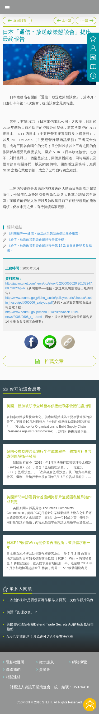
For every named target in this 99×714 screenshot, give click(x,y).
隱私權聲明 (15, 662)
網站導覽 (79, 662)
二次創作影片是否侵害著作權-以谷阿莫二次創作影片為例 (50, 600)
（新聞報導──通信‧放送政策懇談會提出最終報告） (44, 233)
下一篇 (86, 19)
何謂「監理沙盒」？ (22, 612)
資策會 (44, 669)
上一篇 (64, 19)
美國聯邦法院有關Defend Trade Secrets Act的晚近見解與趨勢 (50, 626)
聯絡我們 (13, 669)
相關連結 (13, 677)
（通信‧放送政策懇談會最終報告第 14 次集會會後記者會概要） (49, 248)
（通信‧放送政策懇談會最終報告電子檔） (37, 239)
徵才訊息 (46, 662)
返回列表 (19, 20)
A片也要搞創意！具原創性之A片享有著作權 (40, 636)
